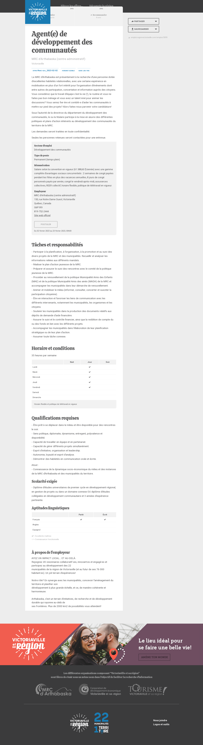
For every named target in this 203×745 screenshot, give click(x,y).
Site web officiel (42, 215)
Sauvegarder (140, 29)
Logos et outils (161, 724)
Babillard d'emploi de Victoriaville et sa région (37, 12)
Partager (138, 21)
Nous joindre (160, 720)
